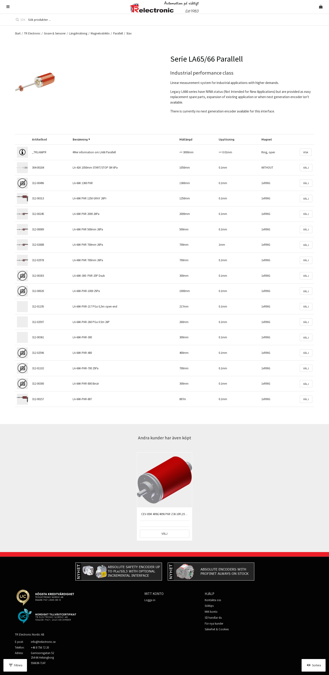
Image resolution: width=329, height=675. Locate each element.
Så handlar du (213, 618)
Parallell (118, 33)
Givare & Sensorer (55, 33)
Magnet (266, 139)
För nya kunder (214, 623)
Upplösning (226, 139)
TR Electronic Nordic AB (29, 634)
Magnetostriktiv (100, 33)
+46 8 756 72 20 (40, 647)
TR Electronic (32, 33)
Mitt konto (211, 612)
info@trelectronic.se (43, 642)
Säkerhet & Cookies (217, 629)
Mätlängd (185, 139)
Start (18, 33)
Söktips (209, 606)
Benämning (80, 139)
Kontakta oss (213, 600)
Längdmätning (78, 33)
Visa (305, 152)
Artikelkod (39, 139)
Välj (306, 167)
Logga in (149, 600)
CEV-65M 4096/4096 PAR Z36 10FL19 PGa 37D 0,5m (172, 514)
